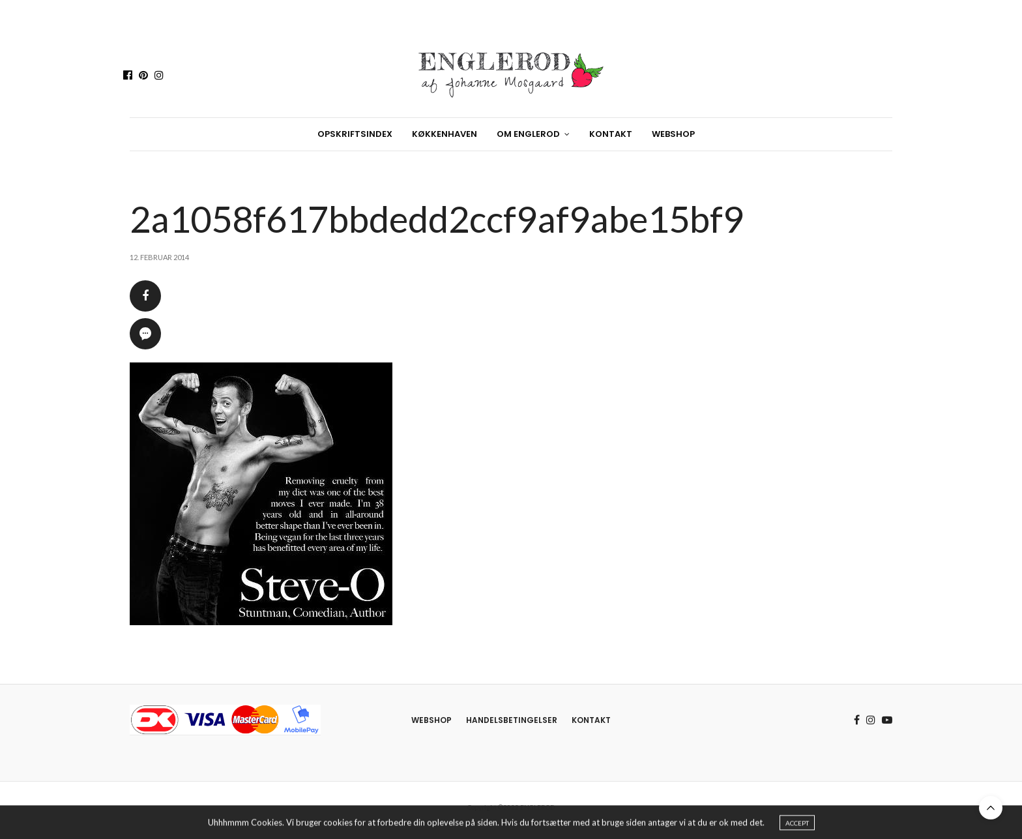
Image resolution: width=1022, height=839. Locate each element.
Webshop (673, 134)
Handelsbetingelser (511, 720)
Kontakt (610, 134)
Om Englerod (528, 134)
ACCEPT (797, 825)
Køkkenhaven (444, 134)
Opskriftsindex (354, 134)
